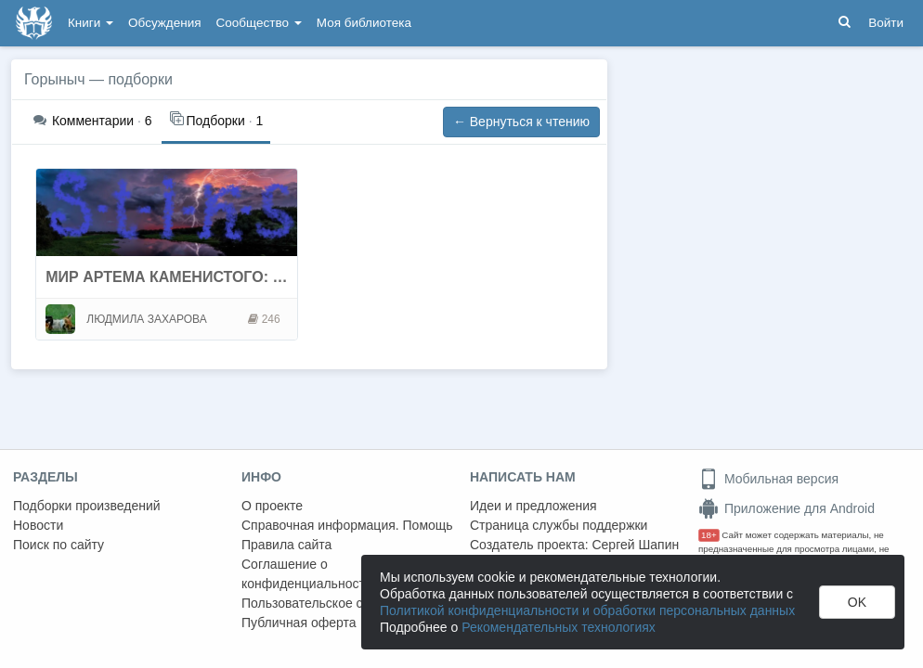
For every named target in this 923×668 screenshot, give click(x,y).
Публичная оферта (299, 622)
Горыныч (54, 79)
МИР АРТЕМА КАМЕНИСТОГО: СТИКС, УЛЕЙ (208, 277)
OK (857, 602)
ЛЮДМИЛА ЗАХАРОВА (146, 319)
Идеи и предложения (533, 505)
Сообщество (259, 23)
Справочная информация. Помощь (347, 525)
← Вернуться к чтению (521, 121)
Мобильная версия (768, 479)
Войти (886, 23)
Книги (90, 23)
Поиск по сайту (58, 544)
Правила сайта (286, 544)
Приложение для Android (786, 508)
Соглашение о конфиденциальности (306, 574)
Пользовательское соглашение (335, 603)
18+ (709, 535)
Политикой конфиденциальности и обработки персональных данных (587, 610)
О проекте (272, 505)
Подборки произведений (87, 505)
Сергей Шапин (635, 544)
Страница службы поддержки (558, 525)
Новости (38, 525)
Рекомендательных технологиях (559, 627)
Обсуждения (164, 23)
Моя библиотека (364, 23)
